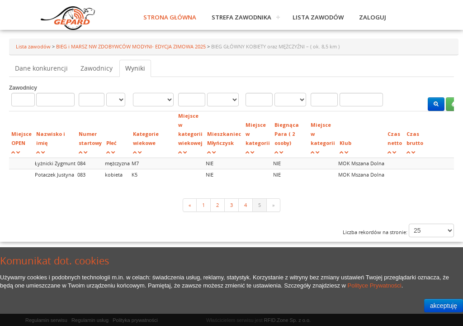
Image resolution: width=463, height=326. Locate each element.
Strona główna (169, 17)
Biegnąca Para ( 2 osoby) (286, 133)
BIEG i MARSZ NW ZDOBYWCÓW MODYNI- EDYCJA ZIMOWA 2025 (131, 46)
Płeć (111, 142)
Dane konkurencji (41, 68)
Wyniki (135, 68)
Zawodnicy (96, 68)
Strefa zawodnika (241, 17)
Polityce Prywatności (375, 285)
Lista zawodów (318, 17)
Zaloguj (372, 17)
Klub (345, 142)
